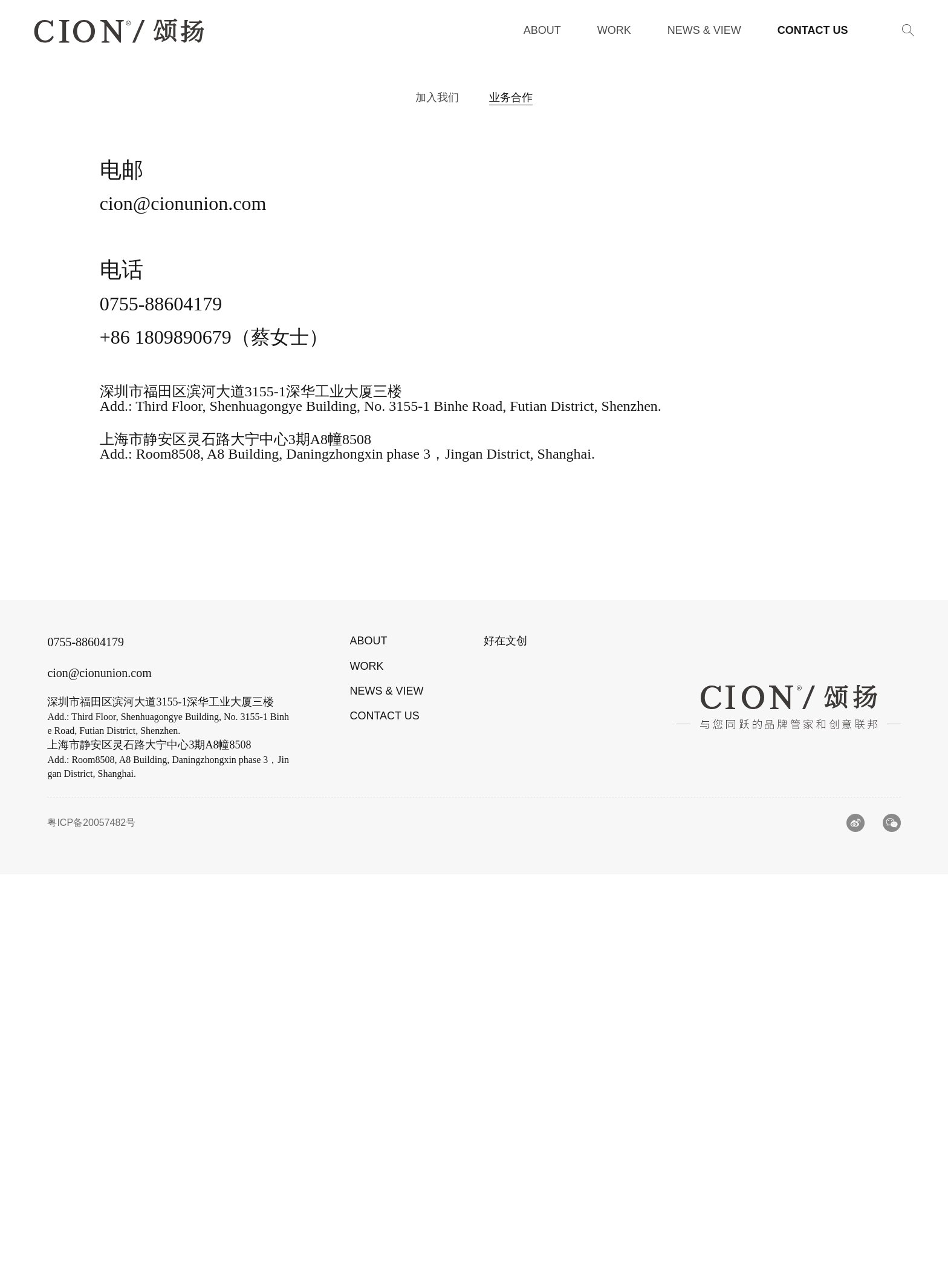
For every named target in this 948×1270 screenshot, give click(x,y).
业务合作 (511, 97)
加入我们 (437, 97)
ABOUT (368, 1036)
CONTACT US (384, 1111)
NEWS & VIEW (386, 1086)
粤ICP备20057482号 (91, 1218)
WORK (366, 1061)
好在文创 (505, 1036)
